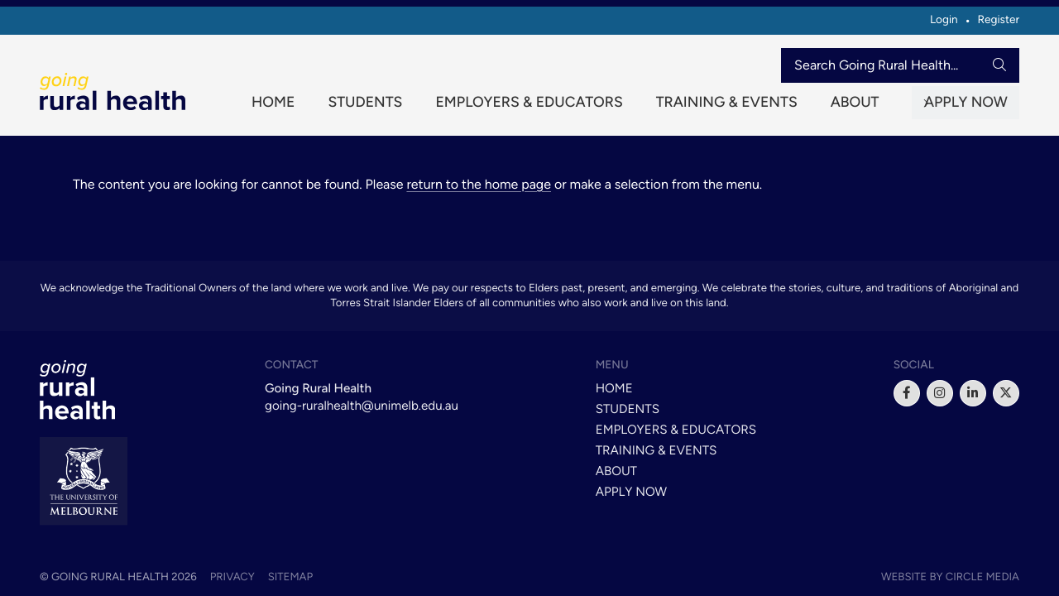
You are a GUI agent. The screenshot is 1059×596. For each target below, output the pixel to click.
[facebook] (907, 393)
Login (944, 19)
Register (998, 19)
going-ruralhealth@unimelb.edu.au (361, 405)
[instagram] (940, 393)
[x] (1006, 393)
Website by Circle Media (950, 577)
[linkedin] (973, 393)
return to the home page (478, 192)
